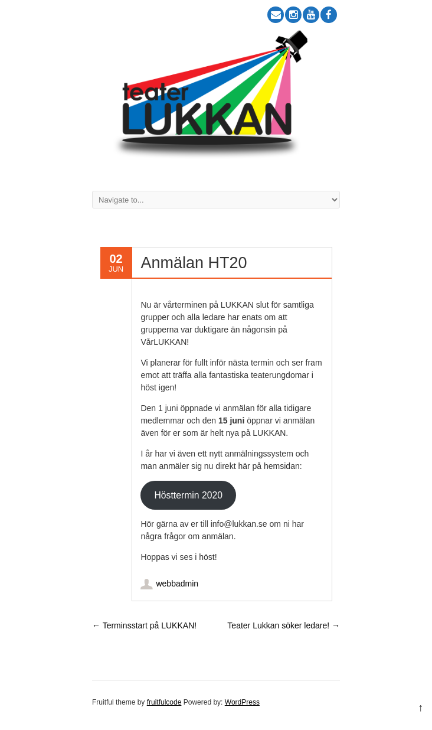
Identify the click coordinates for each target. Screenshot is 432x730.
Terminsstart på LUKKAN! (144, 625)
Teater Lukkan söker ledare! (283, 625)
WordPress (242, 702)
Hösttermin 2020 (188, 495)
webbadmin (177, 583)
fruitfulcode (164, 702)
